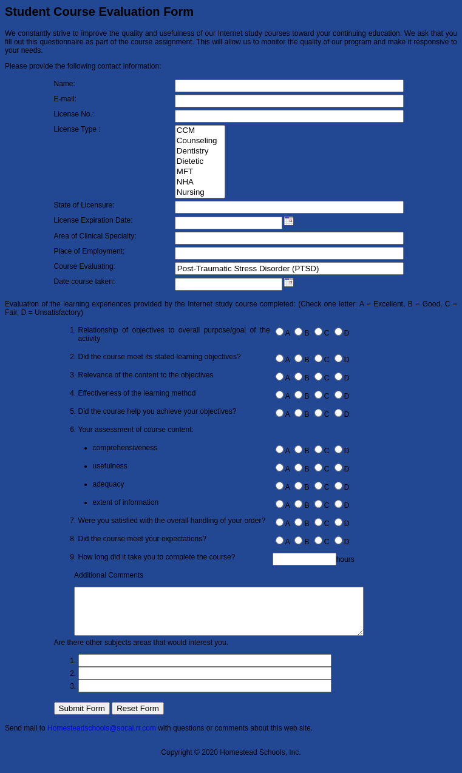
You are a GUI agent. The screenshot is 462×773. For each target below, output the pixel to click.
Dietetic (200, 162)
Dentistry (200, 151)
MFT (200, 172)
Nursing (200, 192)
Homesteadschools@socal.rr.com (101, 737)
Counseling (200, 141)
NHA (200, 182)
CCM (200, 131)
